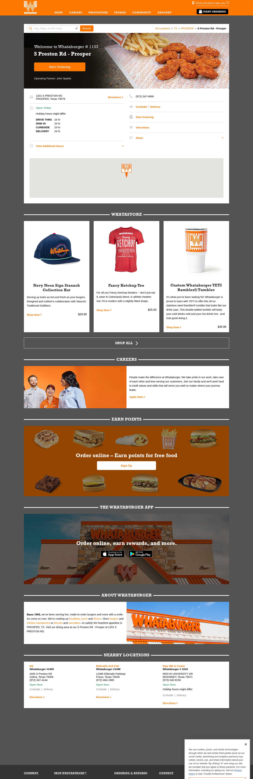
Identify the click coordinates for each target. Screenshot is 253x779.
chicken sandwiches (38, 622)
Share (139, 137)
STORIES (120, 12)
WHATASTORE (98, 12)
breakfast (74, 618)
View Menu (142, 127)
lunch (84, 618)
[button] (126, 171)
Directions (114, 97)
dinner (97, 618)
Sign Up (126, 465)
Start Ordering (212, 11)
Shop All (124, 343)
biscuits (58, 622)
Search (87, 28)
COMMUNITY (141, 12)
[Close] (246, 760)
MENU (58, 12)
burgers (113, 618)
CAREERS (75, 12)
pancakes (74, 622)
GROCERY (164, 12)
